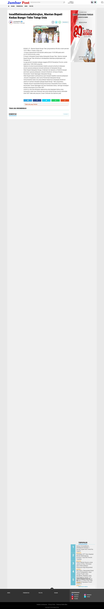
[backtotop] (52, 589)
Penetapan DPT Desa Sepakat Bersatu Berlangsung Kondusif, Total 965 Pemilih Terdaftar (84, 556)
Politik (31, 6)
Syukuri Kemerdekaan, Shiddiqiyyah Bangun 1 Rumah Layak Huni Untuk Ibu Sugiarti (84, 548)
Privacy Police (51, 604)
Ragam (13, 6)
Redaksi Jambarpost (42, 604)
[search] (47, 2)
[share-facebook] (53, 22)
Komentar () (65, 22)
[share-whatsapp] (59, 22)
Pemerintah (19, 6)
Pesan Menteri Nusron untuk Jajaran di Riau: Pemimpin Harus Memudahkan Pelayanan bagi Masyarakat (84, 565)
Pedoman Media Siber (61, 604)
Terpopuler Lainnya (83, 586)
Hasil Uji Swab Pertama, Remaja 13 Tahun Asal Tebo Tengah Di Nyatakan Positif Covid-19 (84, 581)
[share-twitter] (56, 22)
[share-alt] (28, 100)
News (26, 6)
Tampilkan (66, 114)
